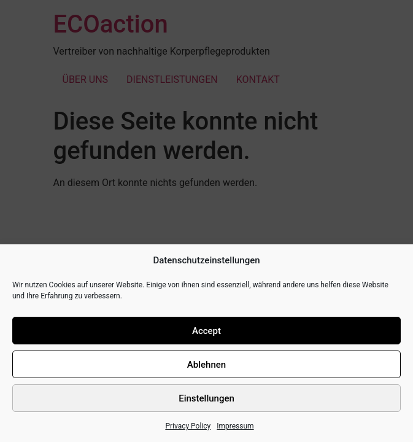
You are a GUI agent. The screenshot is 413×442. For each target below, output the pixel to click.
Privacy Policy (187, 426)
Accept (206, 330)
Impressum (235, 426)
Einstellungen (206, 398)
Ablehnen (206, 364)
